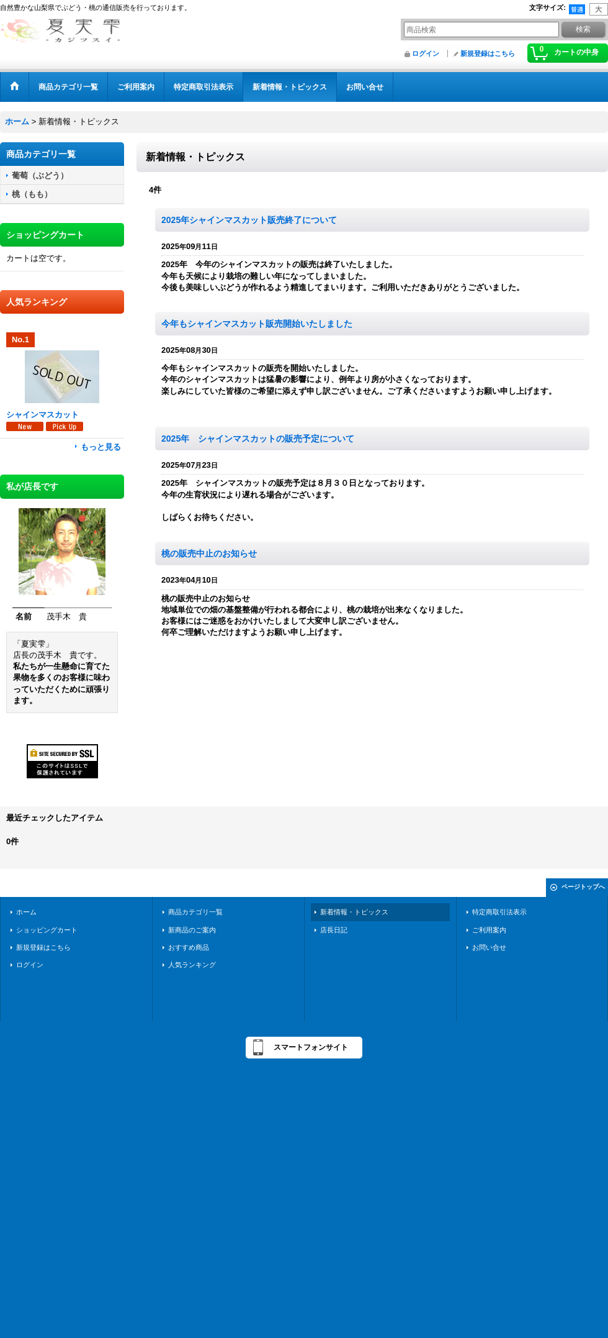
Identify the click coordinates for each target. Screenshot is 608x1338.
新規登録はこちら (487, 53)
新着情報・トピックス (354, 912)
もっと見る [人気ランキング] (101, 447)
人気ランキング (192, 964)
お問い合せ (489, 947)
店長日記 (333, 930)
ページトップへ (583, 886)
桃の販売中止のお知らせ (209, 553)
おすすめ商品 (188, 947)
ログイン (425, 53)
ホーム (26, 912)
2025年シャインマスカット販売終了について (249, 220)
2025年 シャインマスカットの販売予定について (257, 439)
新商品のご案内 (192, 930)
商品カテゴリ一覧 (195, 912)
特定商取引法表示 (499, 912)
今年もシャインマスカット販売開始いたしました (256, 324)
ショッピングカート (47, 930)
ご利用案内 (489, 930)
